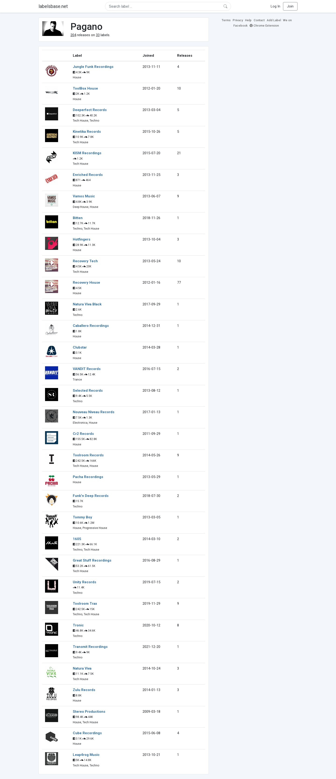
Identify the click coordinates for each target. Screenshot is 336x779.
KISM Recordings (87, 153)
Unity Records (84, 582)
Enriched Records (88, 175)
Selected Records (88, 390)
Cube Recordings (87, 733)
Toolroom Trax (85, 603)
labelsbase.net (53, 6)
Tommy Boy (82, 517)
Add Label (274, 20)
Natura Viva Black (87, 304)
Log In (275, 6)
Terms (226, 20)
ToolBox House (85, 88)
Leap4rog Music (86, 755)
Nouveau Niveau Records (93, 412)
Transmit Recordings (90, 647)
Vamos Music (84, 196)
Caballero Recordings (91, 326)
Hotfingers (81, 239)
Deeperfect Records (90, 110)
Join (290, 6)
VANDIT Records (87, 369)
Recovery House (86, 282)
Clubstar (80, 347)
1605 (77, 539)
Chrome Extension (264, 25)
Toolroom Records (88, 455)
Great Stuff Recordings (92, 560)
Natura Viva (82, 668)
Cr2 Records (83, 434)
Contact (259, 20)
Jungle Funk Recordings (93, 67)
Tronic (78, 625)
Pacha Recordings (88, 477)
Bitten (78, 218)
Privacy (238, 20)
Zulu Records (84, 690)
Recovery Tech (85, 261)
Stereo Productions (89, 711)
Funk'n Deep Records (90, 496)
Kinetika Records (87, 131)
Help (248, 20)
